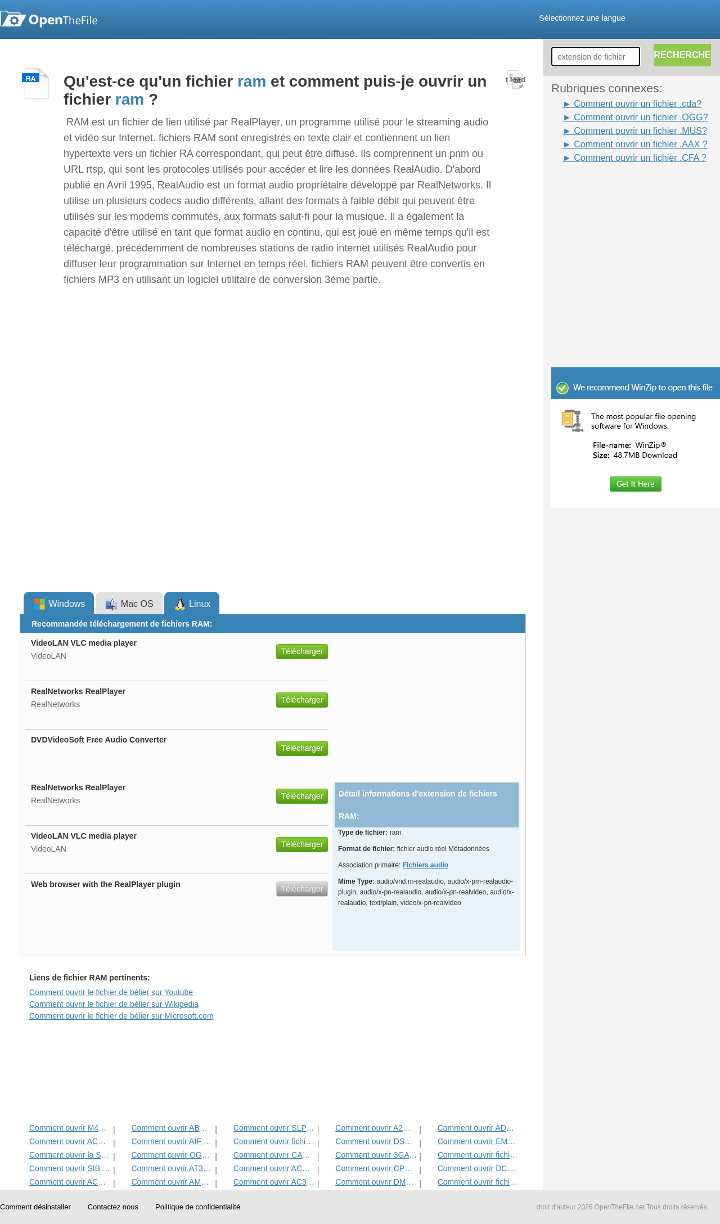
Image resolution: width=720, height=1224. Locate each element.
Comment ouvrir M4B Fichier (70, 1127)
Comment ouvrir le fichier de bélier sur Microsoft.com (121, 1015)
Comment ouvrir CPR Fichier (376, 1168)
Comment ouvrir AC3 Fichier (274, 1181)
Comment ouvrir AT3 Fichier (172, 1168)
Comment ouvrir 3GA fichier (376, 1154)
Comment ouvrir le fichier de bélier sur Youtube (111, 992)
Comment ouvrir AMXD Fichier (172, 1181)
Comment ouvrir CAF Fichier (274, 1154)
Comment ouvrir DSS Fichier (376, 1141)
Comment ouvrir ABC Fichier (172, 1127)
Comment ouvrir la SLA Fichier (70, 1154)
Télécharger (302, 651)
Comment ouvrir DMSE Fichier (376, 1181)
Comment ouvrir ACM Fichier (274, 1168)
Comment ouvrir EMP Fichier (478, 1141)
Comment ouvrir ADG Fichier (478, 1127)
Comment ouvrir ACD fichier (70, 1181)
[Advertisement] (618, 190)
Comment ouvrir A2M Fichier (376, 1127)
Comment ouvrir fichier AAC (478, 1154)
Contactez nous (113, 1207)
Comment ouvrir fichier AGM (478, 1181)
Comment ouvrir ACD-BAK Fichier (70, 1141)
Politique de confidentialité (197, 1207)
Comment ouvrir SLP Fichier (274, 1127)
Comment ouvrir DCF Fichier (478, 1168)
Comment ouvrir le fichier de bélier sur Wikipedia (114, 1004)
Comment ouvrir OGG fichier (172, 1154)
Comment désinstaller (35, 1207)
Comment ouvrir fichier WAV (274, 1141)
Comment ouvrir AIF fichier (172, 1141)
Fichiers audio (425, 865)
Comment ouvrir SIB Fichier (70, 1168)
